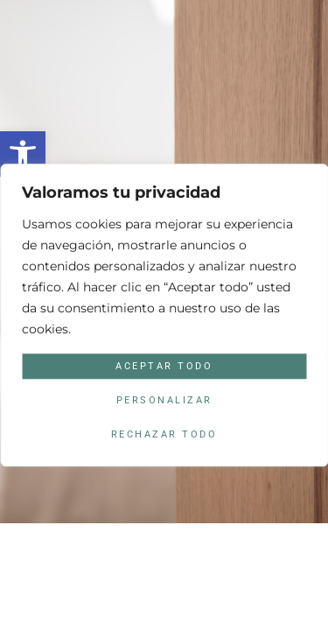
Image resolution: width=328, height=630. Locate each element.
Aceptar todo (164, 366)
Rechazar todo (164, 435)
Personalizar (164, 400)
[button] (22, 154)
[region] (164, 315)
